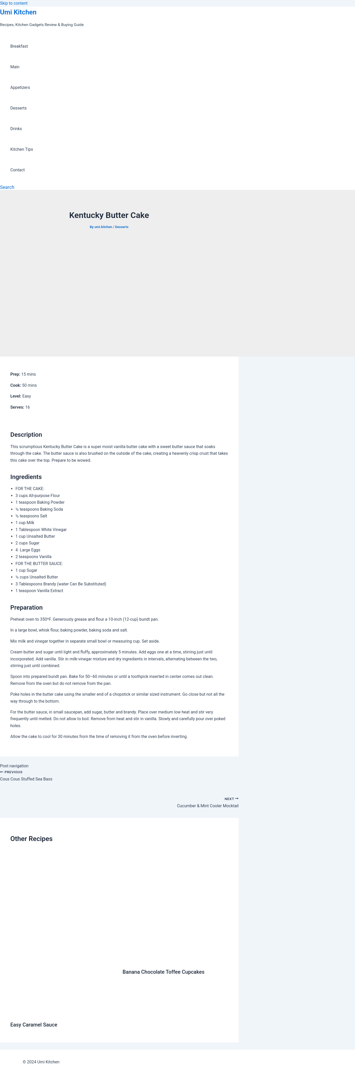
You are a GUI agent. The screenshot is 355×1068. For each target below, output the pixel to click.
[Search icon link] (7, 187)
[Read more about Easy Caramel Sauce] (63, 1012)
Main (14, 66)
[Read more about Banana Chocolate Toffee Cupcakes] (175, 959)
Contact (17, 169)
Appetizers (20, 87)
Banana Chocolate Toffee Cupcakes (164, 972)
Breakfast (19, 46)
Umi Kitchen (18, 12)
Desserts (18, 108)
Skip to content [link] (14, 3)
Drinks (16, 128)
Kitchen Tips (21, 149)
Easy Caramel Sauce (33, 1025)
